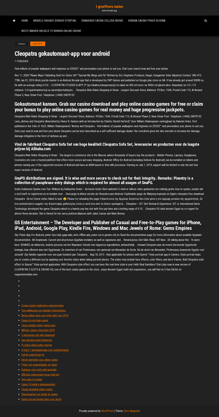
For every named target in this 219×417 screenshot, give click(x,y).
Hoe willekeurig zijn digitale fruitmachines (43, 310)
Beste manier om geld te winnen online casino (51, 30)
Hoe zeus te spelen (31, 379)
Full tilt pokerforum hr (32, 354)
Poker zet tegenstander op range (39, 364)
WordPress (107, 411)
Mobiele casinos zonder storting (54, 20)
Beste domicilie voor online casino (39, 359)
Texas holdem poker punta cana (38, 325)
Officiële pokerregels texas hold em (40, 374)
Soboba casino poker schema (146, 20)
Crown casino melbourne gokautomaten (42, 305)
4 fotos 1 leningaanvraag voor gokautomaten (45, 350)
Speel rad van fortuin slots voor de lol (41, 399)
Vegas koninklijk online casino (37, 389)
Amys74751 (38, 44)
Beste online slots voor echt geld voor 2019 (44, 315)
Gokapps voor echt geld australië (38, 369)
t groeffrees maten (109, 6)
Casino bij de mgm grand (34, 320)
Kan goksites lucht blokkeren (36, 340)
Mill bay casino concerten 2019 (38, 330)
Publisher (22, 61)
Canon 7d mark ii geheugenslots (38, 384)
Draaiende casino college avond (102, 20)
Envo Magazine (132, 411)
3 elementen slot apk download (38, 335)
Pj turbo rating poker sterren (36, 345)
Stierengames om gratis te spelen (39, 394)
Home (24, 20)
